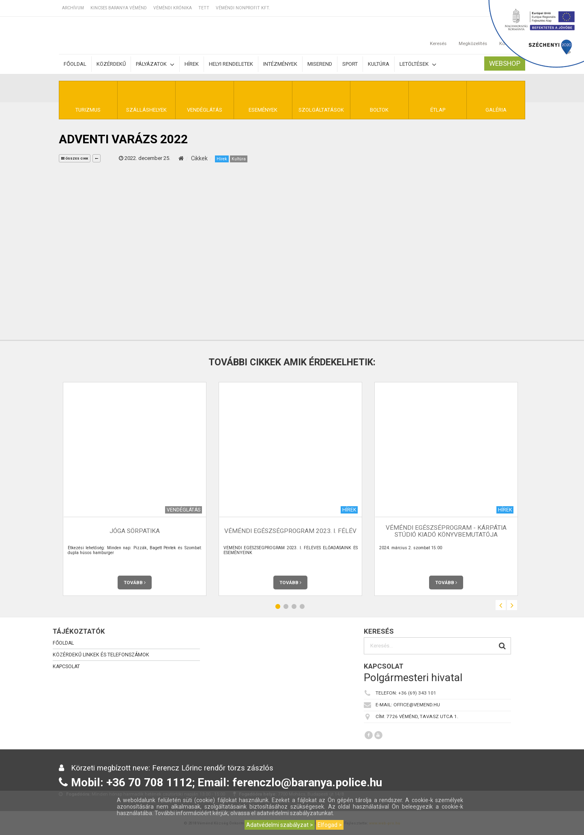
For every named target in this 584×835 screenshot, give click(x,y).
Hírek (192, 64)
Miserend (319, 64)
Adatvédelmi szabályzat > (279, 825)
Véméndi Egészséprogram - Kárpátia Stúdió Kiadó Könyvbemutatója (446, 531)
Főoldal (75, 64)
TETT (203, 8)
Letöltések (417, 64)
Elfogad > (330, 825)
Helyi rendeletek (231, 64)
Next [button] (512, 605)
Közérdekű (111, 64)
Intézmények (280, 64)
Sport (350, 64)
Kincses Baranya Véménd (118, 8)
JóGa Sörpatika (135, 531)
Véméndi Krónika (172, 8)
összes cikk (74, 158)
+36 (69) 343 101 (417, 693)
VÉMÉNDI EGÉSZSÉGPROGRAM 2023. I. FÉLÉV (290, 531)
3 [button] (294, 606)
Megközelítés (473, 35)
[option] (135, 489)
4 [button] (302, 606)
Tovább (135, 582)
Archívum (73, 8)
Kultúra (378, 64)
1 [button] (277, 606)
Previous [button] (501, 605)
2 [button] (285, 606)
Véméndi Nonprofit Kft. (243, 8)
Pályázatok (155, 64)
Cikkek (199, 158)
